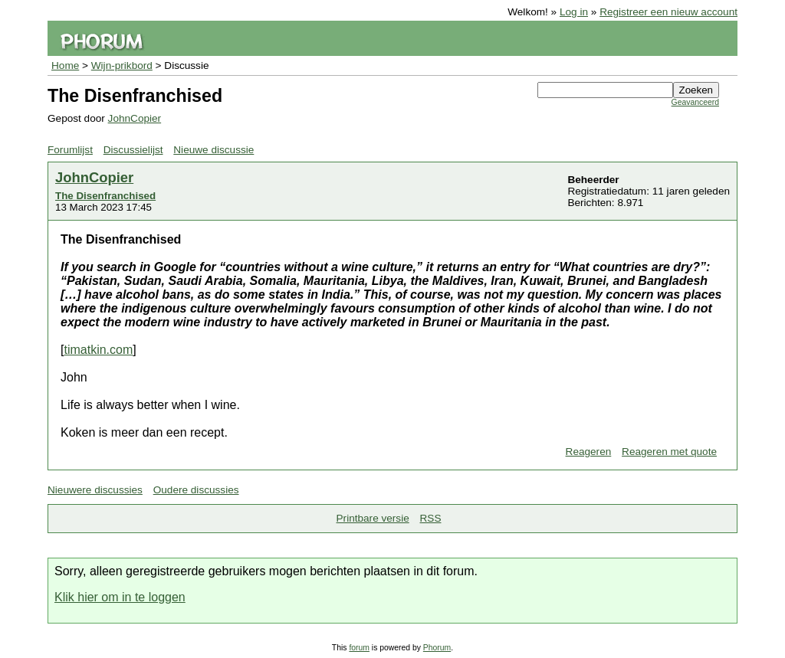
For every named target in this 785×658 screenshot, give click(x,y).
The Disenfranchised (105, 195)
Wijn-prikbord (122, 65)
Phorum (437, 647)
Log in (574, 12)
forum (359, 647)
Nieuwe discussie (213, 149)
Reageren (589, 451)
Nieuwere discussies (95, 490)
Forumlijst (70, 149)
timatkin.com (98, 349)
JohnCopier (135, 118)
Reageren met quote (669, 451)
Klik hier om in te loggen (120, 597)
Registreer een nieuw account (668, 12)
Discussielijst (133, 149)
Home (65, 65)
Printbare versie (373, 518)
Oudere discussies (196, 490)
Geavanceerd (695, 102)
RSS (431, 518)
